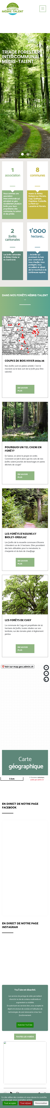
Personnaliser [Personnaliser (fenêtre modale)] (41, 1103)
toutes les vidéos (25, 1036)
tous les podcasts (25, 1051)
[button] (23, 154)
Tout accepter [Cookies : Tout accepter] (10, 1103)
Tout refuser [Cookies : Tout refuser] (25, 1103)
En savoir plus (23, 389)
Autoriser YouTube (25, 1025)
